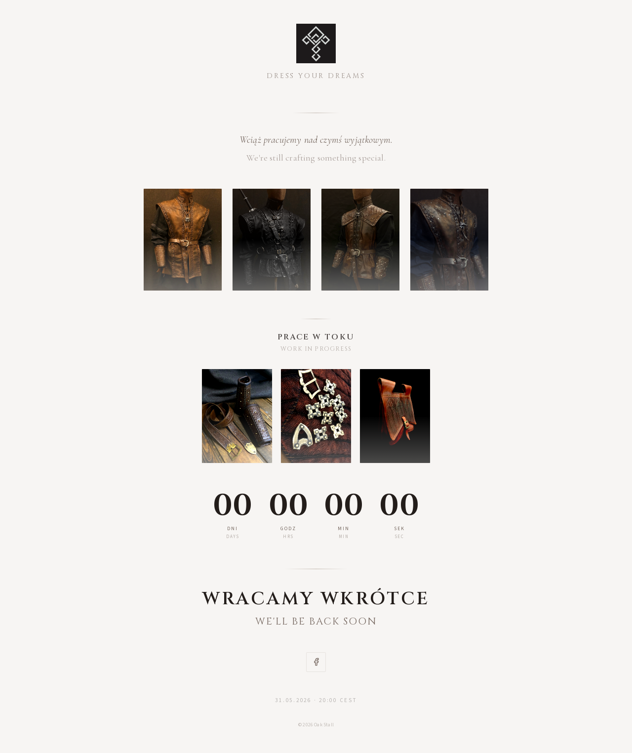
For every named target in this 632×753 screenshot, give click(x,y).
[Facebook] (316, 662)
